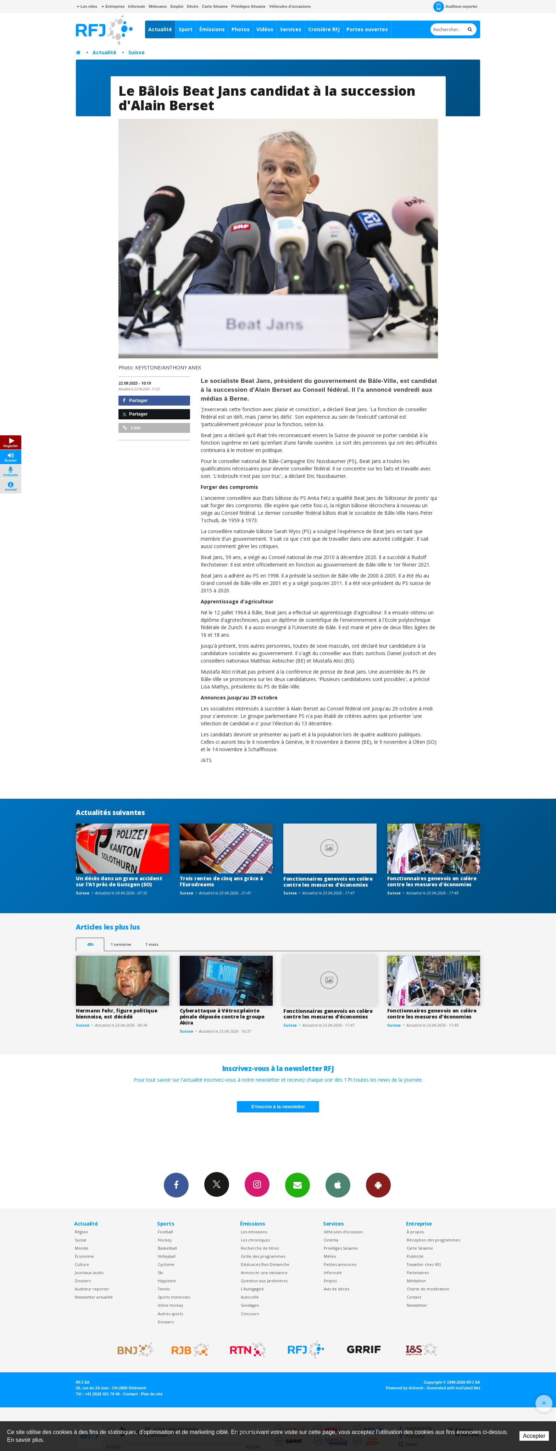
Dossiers (83, 1280)
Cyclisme (166, 1264)
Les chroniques (255, 1240)
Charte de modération (428, 1289)
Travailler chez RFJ (424, 1264)
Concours (250, 1313)
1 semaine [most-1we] (121, 944)
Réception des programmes (433, 1240)
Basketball (167, 1248)
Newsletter (417, 1305)
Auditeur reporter (92, 1289)
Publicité (415, 1256)
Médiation (416, 1280)
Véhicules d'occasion (343, 1231)
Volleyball (167, 1256)
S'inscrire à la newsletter (278, 1106)
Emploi (176, 6)
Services (290, 29)
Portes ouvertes (367, 29)
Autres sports (170, 1313)
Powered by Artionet (404, 1388)
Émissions (212, 29)
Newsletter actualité (94, 1297)
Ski (160, 1272)
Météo (330, 1256)
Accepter (534, 1436)
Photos (241, 29)
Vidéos (264, 29)
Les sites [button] (87, 6)
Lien (131, 427)
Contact (414, 1297)
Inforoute (136, 6)
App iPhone (338, 1185)
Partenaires (418, 1272)
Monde (81, 1248)
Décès (192, 6)
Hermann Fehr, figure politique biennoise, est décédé (116, 1013)
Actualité (160, 29)
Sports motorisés (174, 1297)
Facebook (176, 1185)
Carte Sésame (215, 6)
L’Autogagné (252, 1289)
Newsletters (297, 1185)
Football (165, 1231)
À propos (415, 1231)
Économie (84, 1256)
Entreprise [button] (112, 6)
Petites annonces (340, 1264)
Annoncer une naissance (264, 1272)
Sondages (250, 1305)
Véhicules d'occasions (290, 6)
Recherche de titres (260, 1248)
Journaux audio (89, 1272)
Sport (186, 29)
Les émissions (254, 1231)
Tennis (164, 1289)
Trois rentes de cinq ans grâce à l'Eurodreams (221, 881)
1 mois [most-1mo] (152, 944)
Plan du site (151, 1394)
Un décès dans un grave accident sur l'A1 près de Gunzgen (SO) (119, 881)
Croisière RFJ (324, 29)
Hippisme (167, 1280)
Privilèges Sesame (341, 1248)
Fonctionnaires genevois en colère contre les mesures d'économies (328, 881)
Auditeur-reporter (455, 6)
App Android (378, 1185)
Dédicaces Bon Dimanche (265, 1264)
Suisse (136, 52)
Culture (82, 1264)
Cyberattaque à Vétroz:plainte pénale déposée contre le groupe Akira (222, 1016)
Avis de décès (336, 1289)
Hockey (165, 1240)
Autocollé (250, 1297)
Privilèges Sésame (248, 6)
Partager (135, 400)
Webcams (158, 6)
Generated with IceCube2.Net (453, 1388)
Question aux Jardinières (264, 1280)
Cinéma (331, 1240)
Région (81, 1231)
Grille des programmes (263, 1256)
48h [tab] (90, 944)
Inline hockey (170, 1305)
